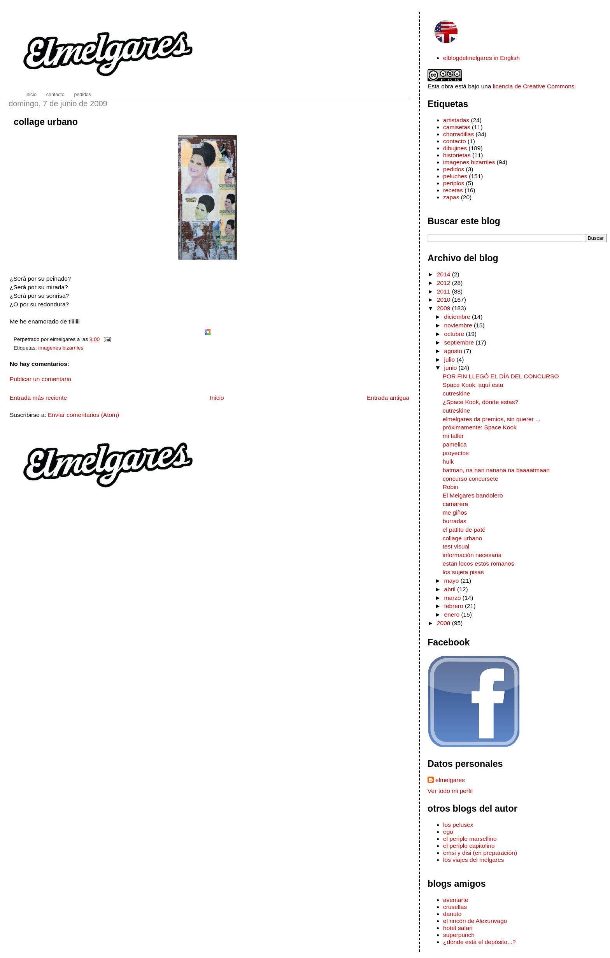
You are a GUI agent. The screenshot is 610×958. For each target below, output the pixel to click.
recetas (453, 190)
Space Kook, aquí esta (473, 384)
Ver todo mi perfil (450, 790)
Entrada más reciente (38, 397)
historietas (457, 155)
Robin (450, 486)
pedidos (453, 169)
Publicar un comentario (40, 379)
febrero (454, 606)
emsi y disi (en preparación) (480, 852)
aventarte (455, 899)
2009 (444, 308)
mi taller (453, 435)
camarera (455, 504)
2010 (444, 299)
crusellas (455, 907)
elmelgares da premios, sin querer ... (491, 419)
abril (450, 589)
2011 (444, 291)
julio (450, 359)
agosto (454, 351)
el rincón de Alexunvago (475, 921)
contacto (454, 141)
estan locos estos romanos (478, 563)
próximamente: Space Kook (480, 427)
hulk (448, 461)
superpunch (459, 935)
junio (451, 367)
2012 (444, 282)
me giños (455, 512)
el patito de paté (464, 529)
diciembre (458, 316)
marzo (453, 597)
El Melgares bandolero (473, 495)
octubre (455, 333)
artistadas (456, 120)
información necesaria (472, 555)
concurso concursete (470, 478)
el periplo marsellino (470, 838)
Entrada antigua (388, 397)
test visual (456, 546)
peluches (455, 176)
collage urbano (46, 122)
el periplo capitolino (468, 845)
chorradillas (458, 134)
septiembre (460, 342)
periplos (453, 183)
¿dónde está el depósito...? (479, 942)
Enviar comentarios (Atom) (83, 414)
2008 (444, 623)
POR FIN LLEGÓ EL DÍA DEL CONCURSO (501, 376)
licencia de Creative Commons (534, 86)
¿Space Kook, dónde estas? (480, 402)
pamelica (455, 444)
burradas (454, 521)
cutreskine (456, 393)
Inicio (217, 397)
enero (452, 614)
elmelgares (450, 780)
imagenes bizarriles (61, 348)
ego (448, 831)
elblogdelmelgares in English (481, 57)
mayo (452, 580)
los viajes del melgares (473, 859)
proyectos (456, 453)
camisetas (456, 127)
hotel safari (458, 928)
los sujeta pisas (463, 572)
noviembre (459, 325)
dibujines (455, 148)
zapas (451, 197)
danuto (452, 914)
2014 (444, 274)
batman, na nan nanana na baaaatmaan (496, 470)
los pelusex (458, 824)
